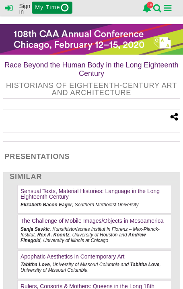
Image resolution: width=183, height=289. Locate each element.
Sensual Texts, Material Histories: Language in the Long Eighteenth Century (90, 194)
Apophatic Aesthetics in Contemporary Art (72, 256)
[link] (146, 8)
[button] (167, 8)
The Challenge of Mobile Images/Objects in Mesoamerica (92, 221)
